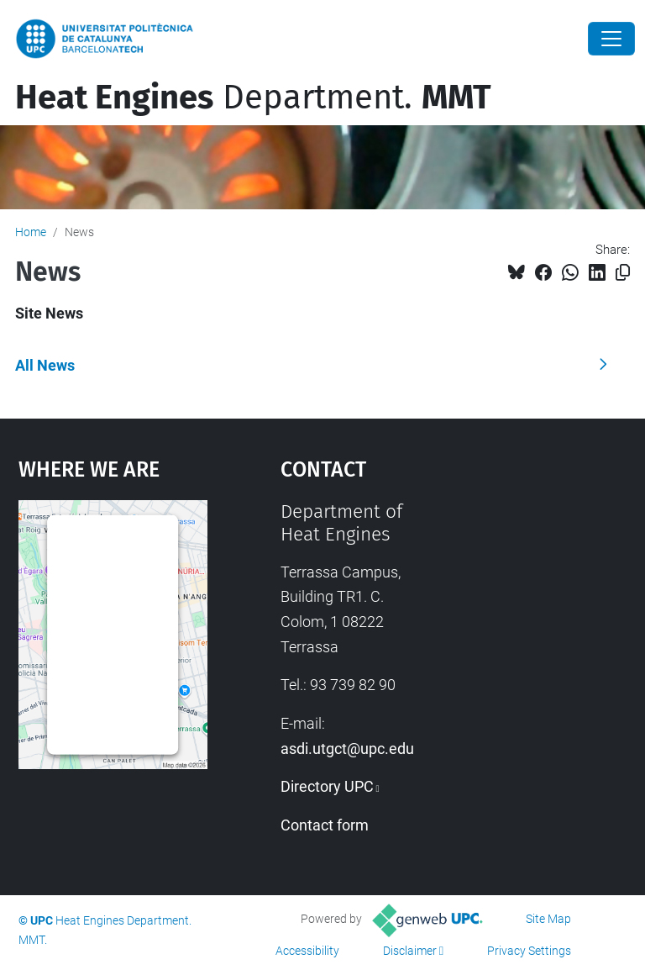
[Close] (611, 38)
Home (30, 232)
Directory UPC (327, 786)
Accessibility (307, 950)
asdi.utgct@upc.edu (347, 748)
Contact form (325, 825)
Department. (253, 97)
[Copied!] (623, 272)
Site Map (548, 918)
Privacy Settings (529, 950)
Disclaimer (410, 950)
